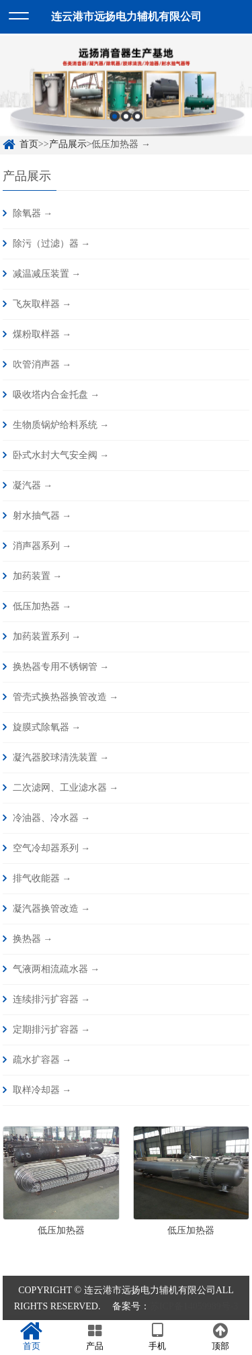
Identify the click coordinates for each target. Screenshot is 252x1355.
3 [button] (137, 121)
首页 (28, 144)
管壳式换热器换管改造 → (66, 697)
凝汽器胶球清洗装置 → (61, 757)
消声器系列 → (42, 546)
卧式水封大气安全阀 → (61, 455)
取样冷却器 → (42, 1090)
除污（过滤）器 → (52, 243)
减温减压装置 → (47, 274)
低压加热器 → (42, 606)
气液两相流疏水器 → (56, 969)
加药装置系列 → (47, 636)
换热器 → (33, 939)
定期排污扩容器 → (52, 1029)
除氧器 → (33, 213)
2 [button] (126, 121)
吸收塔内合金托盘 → (56, 395)
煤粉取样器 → (42, 334)
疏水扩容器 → (42, 1060)
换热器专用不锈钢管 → (61, 667)
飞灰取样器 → (42, 304)
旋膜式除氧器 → (47, 727)
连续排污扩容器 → (52, 999)
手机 (158, 1337)
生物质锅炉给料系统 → (61, 425)
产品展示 (68, 144)
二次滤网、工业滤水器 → (66, 788)
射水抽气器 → (42, 516)
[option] (126, 90)
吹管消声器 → (42, 364)
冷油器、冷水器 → (52, 818)
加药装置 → (37, 576)
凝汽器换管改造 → (52, 909)
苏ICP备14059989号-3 (194, 1306)
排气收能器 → (42, 878)
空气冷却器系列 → (52, 848)
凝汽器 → (33, 485)
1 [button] (114, 121)
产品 (94, 1337)
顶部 (220, 1337)
